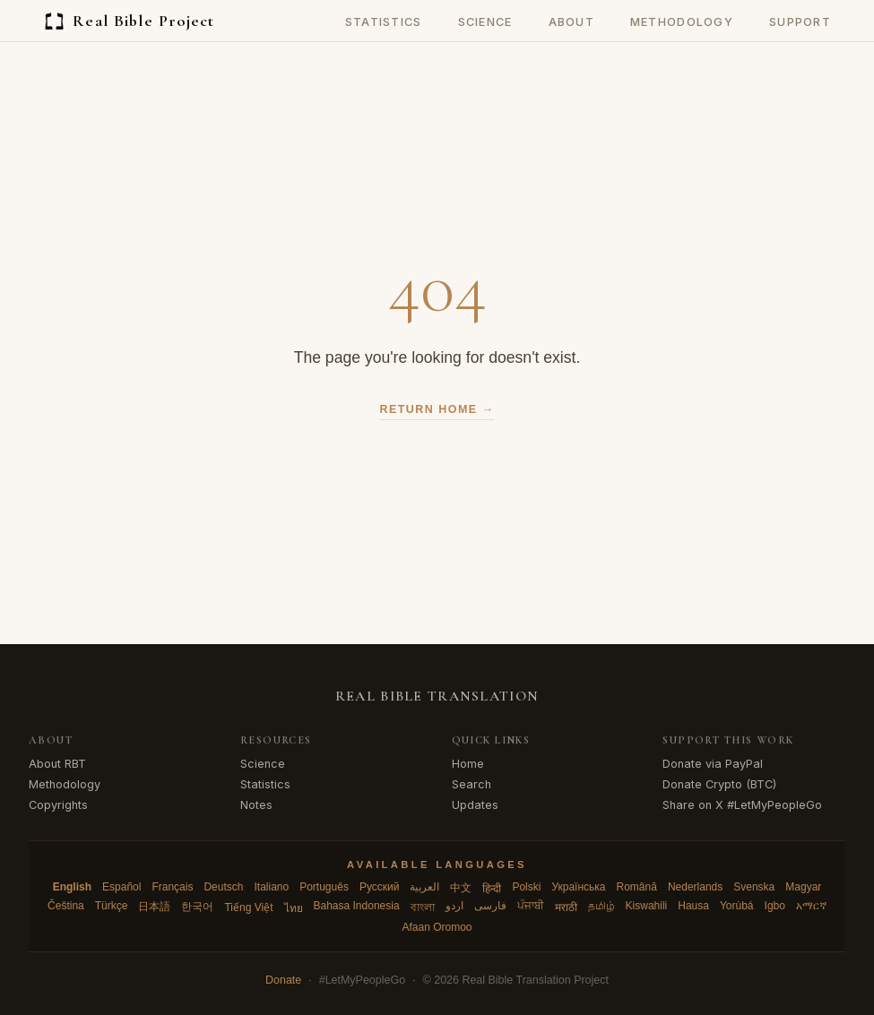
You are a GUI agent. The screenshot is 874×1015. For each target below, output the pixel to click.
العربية (424, 887)
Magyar (803, 887)
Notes (256, 805)
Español (121, 887)
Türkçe (111, 905)
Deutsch (223, 887)
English (72, 887)
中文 (461, 888)
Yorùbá (737, 905)
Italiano (271, 887)
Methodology (681, 22)
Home (468, 763)
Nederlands (695, 887)
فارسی (490, 905)
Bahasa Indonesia (357, 905)
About (571, 22)
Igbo (775, 905)
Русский (379, 887)
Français (172, 887)
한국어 (197, 906)
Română (637, 887)
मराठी (566, 907)
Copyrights (58, 805)
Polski (526, 887)
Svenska (753, 887)
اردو (454, 905)
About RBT (57, 763)
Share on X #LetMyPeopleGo (742, 805)
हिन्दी (491, 888)
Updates (475, 805)
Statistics (383, 22)
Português (324, 887)
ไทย (293, 908)
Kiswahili (647, 905)
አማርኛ (811, 905)
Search (471, 784)
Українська (578, 887)
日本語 (154, 906)
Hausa (693, 905)
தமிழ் (601, 905)
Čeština (66, 905)
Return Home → (436, 409)
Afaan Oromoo (437, 927)
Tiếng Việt (248, 907)
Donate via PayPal (712, 763)
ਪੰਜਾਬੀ (530, 905)
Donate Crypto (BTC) (719, 784)
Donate (283, 980)
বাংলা (423, 907)
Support (800, 22)
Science (485, 22)
